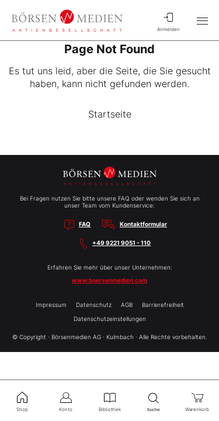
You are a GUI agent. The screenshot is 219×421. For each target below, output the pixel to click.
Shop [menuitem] (22, 400)
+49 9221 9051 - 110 (121, 242)
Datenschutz (94, 304)
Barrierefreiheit (163, 304)
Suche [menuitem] (153, 400)
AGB (127, 304)
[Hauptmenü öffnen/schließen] (202, 20)
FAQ (85, 223)
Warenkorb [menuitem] (197, 400)
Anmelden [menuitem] (168, 20)
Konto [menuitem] (66, 400)
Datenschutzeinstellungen (110, 318)
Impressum (51, 304)
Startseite (109, 114)
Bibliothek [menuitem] (109, 400)
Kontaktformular (143, 223)
